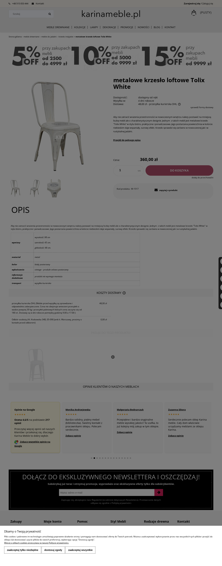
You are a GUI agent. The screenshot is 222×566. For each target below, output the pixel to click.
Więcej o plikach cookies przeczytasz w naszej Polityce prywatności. (36, 542)
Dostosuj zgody (53, 550)
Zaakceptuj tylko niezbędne (22, 550)
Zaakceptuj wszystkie (80, 550)
